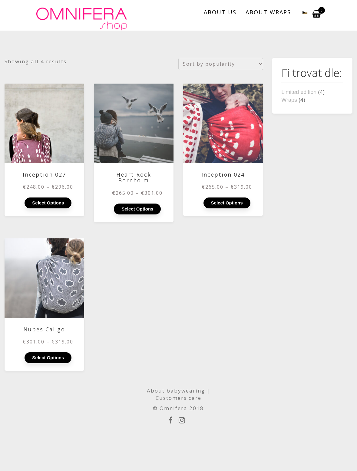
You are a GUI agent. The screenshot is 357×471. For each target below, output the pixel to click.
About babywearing (176, 390)
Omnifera (173, 408)
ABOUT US (220, 12)
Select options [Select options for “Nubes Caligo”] (48, 357)
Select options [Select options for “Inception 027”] (48, 202)
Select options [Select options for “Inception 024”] (227, 202)
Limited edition (298, 92)
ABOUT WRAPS (268, 12)
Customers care (178, 397)
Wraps (289, 100)
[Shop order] (220, 64)
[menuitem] (302, 12)
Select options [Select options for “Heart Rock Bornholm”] (137, 208)
